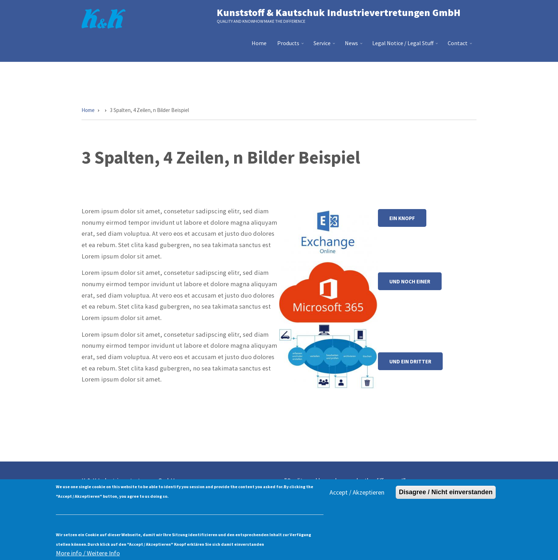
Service (325, 45)
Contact (461, 45)
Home (259, 43)
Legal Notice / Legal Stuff (405, 45)
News (354, 45)
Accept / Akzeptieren (357, 497)
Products (291, 45)
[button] (328, 232)
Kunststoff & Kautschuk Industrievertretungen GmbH (338, 12)
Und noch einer (409, 281)
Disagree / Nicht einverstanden (446, 497)
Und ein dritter (410, 361)
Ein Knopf (402, 218)
